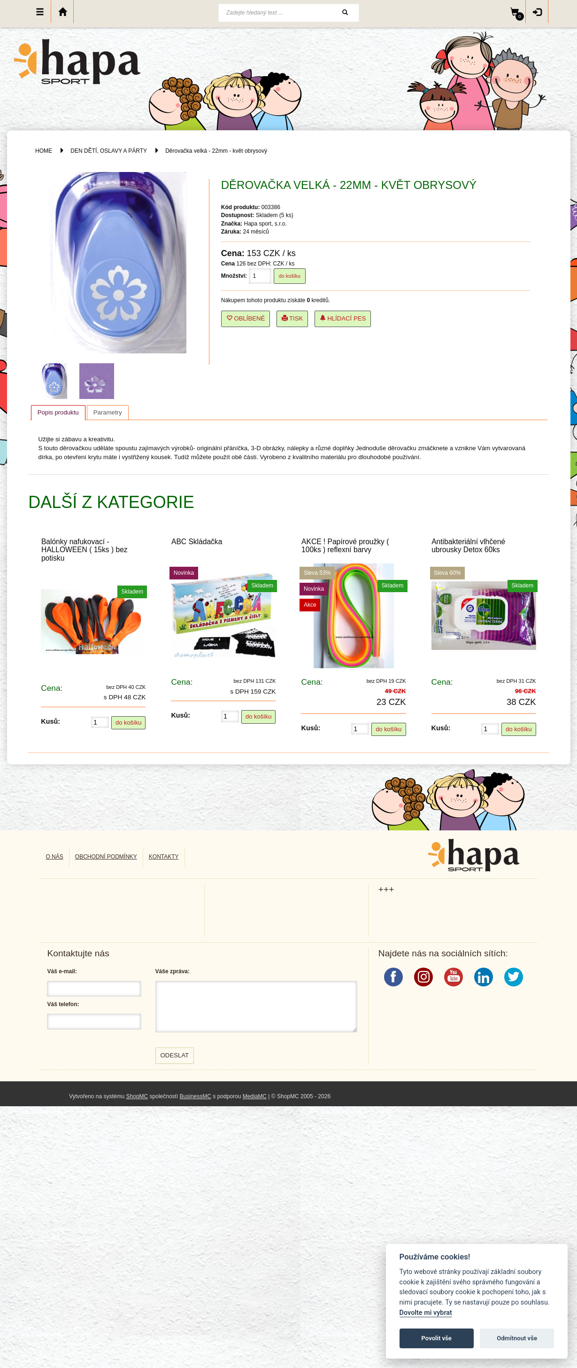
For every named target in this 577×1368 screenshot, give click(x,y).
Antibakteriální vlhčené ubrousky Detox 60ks (468, 546)
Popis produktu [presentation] (58, 412)
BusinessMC (195, 1096)
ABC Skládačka (196, 542)
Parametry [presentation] (107, 412)
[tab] (58, 412)
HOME (43, 151)
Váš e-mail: (62, 971)
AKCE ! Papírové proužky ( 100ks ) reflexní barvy (345, 546)
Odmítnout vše (517, 1338)
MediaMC (255, 1096)
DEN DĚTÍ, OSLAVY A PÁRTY (109, 151)
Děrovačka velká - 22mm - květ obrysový (216, 151)
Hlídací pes (343, 318)
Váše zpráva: (172, 971)
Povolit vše (437, 1338)
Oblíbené (245, 318)
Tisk (292, 318)
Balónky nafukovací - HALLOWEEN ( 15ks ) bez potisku (84, 550)
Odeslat (175, 1055)
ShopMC (137, 1096)
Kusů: (50, 721)
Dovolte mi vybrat (426, 1313)
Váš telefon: (63, 1004)
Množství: (234, 276)
